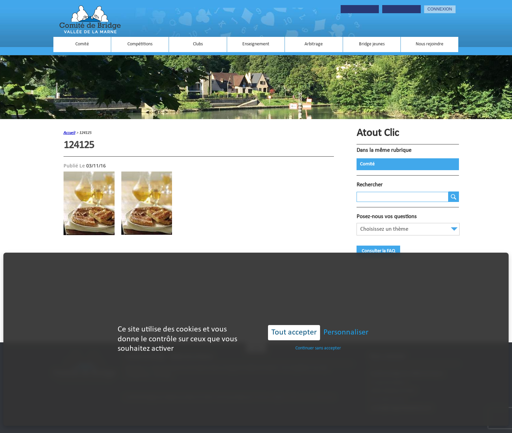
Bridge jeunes (372, 44)
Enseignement (255, 44)
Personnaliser (345, 322)
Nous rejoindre (429, 44)
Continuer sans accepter (318, 337)
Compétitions (139, 44)
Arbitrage (313, 44)
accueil (69, 133)
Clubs (198, 44)
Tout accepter (294, 322)
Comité (82, 44)
